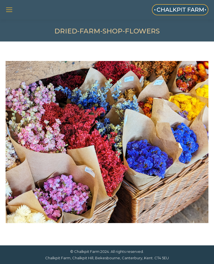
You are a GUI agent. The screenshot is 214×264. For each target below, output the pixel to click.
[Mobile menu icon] (9, 9)
